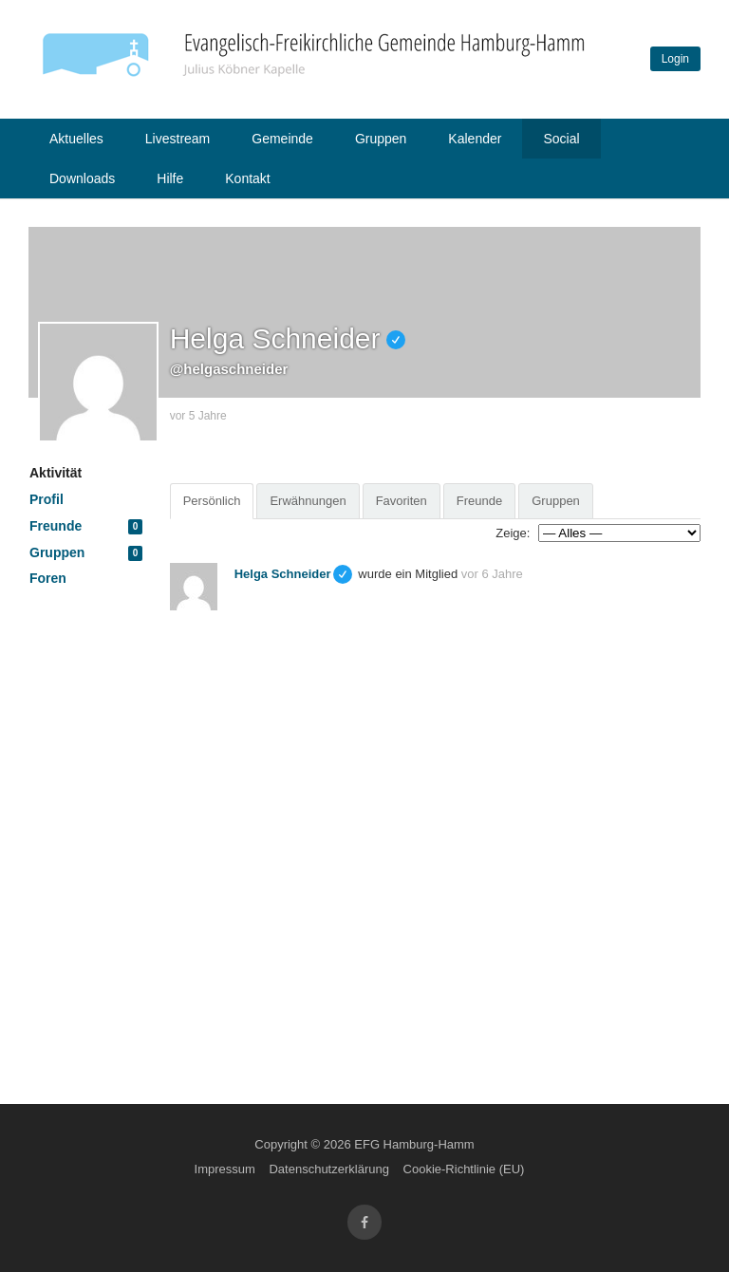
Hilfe (170, 178)
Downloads (82, 178)
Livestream (177, 138)
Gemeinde (282, 138)
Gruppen (380, 138)
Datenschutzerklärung (328, 1169)
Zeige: (512, 533)
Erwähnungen (308, 501)
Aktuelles (76, 138)
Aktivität (55, 472)
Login (675, 58)
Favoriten (401, 501)
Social (561, 138)
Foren (47, 578)
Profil (46, 499)
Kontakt (247, 178)
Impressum (225, 1169)
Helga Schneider (282, 574)
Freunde (85, 526)
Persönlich (212, 501)
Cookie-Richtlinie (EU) (464, 1169)
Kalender (474, 138)
